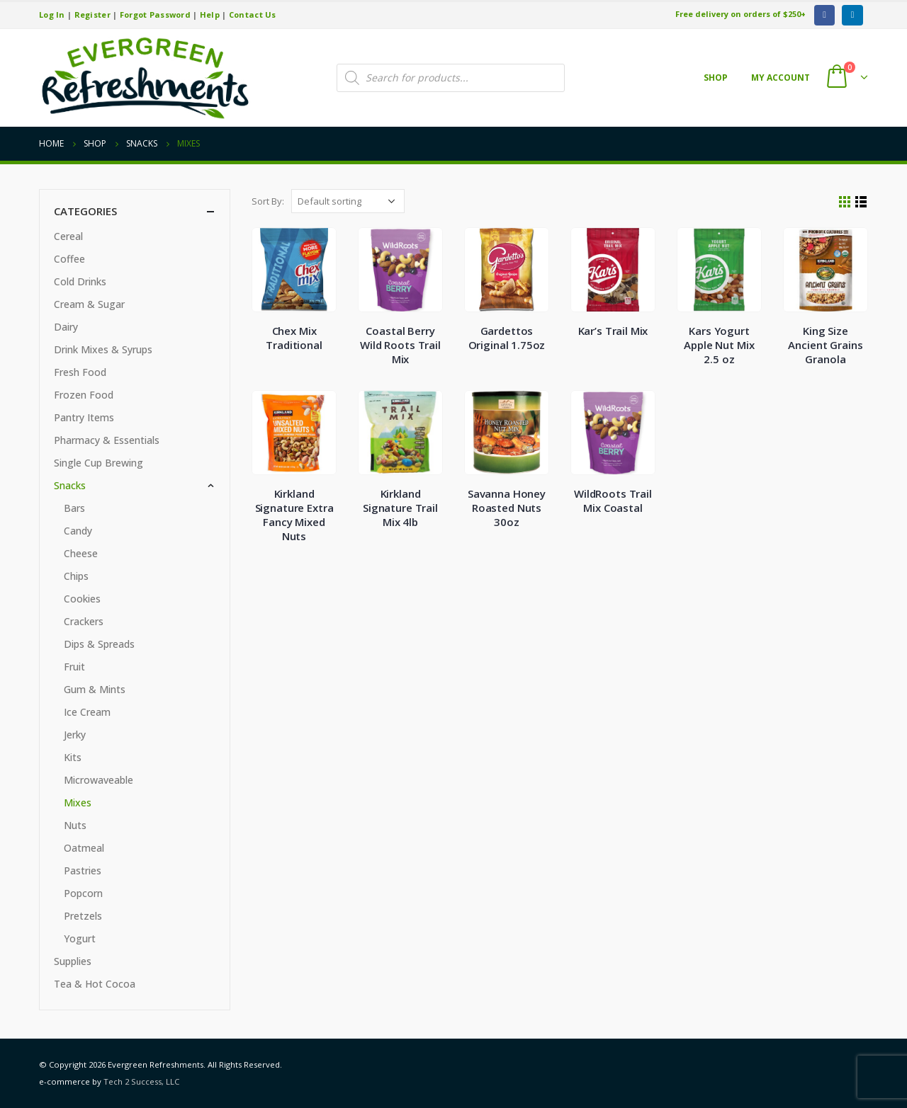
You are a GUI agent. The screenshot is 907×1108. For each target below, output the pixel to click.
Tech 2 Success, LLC (141, 1081)
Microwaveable (98, 780)
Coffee (69, 258)
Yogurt (80, 938)
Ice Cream (87, 712)
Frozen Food (83, 394)
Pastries (82, 870)
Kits (72, 757)
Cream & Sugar (89, 304)
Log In (52, 14)
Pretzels (83, 916)
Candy (78, 530)
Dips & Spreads (99, 644)
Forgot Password (155, 14)
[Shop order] (348, 201)
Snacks (70, 485)
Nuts (75, 825)
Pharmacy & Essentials (106, 440)
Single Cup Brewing (98, 462)
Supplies (72, 961)
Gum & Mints (94, 689)
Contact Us (252, 14)
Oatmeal (84, 848)
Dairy (66, 326)
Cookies (82, 598)
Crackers (83, 621)
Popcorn (83, 893)
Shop (716, 78)
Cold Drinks (80, 281)
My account (780, 78)
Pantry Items (84, 417)
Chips (76, 576)
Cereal (68, 236)
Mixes (77, 802)
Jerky (75, 734)
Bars (74, 508)
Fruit (74, 666)
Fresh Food (80, 372)
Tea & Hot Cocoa (94, 983)
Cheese (81, 553)
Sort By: (268, 201)
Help (210, 14)
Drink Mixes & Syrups (103, 349)
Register (92, 14)
